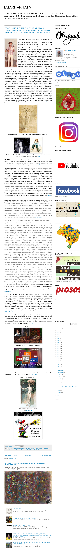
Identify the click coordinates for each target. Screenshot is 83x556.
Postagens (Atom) (13, 458)
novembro (60, 372)
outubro (60, 374)
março (59, 392)
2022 (58, 338)
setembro (60, 376)
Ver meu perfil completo (60, 62)
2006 (58, 395)
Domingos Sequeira (22, 448)
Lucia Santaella (8, 449)
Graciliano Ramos (38, 448)
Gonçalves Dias (30, 448)
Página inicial (28, 455)
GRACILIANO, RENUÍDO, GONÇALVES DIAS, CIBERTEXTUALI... (67, 387)
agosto (60, 378)
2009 (58, 365)
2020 (58, 342)
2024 (58, 334)
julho (59, 380)
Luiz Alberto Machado (70, 50)
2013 (58, 356)
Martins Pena (24, 449)
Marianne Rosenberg (16, 449)
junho (59, 382)
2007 (58, 369)
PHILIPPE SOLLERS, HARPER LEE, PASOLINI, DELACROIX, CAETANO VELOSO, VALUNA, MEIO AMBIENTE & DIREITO (30, 517)
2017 (58, 348)
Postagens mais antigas (45, 455)
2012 (58, 358)
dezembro (60, 370)
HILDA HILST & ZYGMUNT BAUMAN (21, 525)
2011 (58, 360)
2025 (58, 332)
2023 (58, 336)
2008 (58, 367)
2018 (58, 346)
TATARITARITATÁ (17, 7)
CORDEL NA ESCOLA (18, 508)
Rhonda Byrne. (41, 449)
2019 (58, 344)
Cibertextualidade (14, 448)
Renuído (36, 449)
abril (59, 390)
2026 (58, 330)
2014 (58, 354)
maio (59, 385)
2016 (58, 350)
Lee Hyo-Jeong (45, 448)
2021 (58, 340)
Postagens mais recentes (11, 455)
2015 (58, 352)
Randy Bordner (30, 449)
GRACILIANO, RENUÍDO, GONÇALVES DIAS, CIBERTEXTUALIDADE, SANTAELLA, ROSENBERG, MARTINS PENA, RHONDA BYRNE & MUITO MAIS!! (27, 30)
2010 (58, 363)
